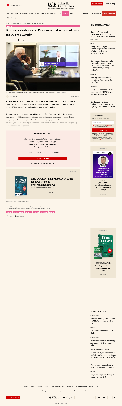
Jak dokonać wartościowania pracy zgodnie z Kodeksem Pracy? (103, 186)
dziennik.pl (37, 391)
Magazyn (10, 23)
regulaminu (108, 125)
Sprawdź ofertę (43, 158)
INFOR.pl (51, 391)
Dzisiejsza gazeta (17, 5)
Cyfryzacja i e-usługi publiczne (99, 362)
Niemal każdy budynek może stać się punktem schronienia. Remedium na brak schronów (103, 355)
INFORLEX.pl (58, 391)
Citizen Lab (44, 212)
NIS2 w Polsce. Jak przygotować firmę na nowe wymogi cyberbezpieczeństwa (52, 181)
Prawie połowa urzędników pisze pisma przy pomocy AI (102, 366)
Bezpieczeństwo (94, 315)
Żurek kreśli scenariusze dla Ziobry (102, 332)
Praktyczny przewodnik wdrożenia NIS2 (42, 188)
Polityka (92, 99)
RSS (97, 386)
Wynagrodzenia (94, 58)
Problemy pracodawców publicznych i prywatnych (103, 263)
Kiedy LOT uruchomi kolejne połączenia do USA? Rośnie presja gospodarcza (102, 92)
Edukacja (93, 29)
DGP (65, 391)
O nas (32, 386)
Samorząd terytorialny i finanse (99, 349)
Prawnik (92, 371)
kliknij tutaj (102, 140)
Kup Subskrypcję (97, 3)
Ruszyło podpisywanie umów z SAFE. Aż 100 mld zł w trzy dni (102, 320)
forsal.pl (44, 391)
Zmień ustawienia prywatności (84, 386)
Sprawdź (52, 193)
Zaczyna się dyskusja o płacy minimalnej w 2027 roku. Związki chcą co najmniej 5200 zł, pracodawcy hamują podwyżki (103, 65)
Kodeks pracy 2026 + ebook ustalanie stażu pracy (103, 268)
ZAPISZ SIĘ (103, 130)
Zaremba (51, 212)
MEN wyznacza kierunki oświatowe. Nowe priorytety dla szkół (101, 79)
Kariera (47, 386)
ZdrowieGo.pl (71, 391)
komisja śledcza (18, 212)
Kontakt (26, 386)
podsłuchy (29, 212)
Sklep (86, 391)
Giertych (36, 212)
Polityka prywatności (58, 386)
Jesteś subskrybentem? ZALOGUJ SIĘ (43, 163)
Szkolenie (103, 180)
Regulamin (70, 386)
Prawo (92, 43)
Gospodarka (94, 86)
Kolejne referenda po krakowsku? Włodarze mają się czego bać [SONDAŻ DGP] (102, 104)
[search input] (63, 18)
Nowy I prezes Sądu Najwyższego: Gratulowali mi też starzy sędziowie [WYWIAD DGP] (102, 50)
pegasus (9, 212)
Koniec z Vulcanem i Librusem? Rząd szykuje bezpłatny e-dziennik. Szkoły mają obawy (102, 35)
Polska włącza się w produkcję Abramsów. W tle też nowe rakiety (102, 342)
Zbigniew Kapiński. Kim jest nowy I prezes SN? (102, 376)
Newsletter (79, 391)
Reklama (39, 386)
